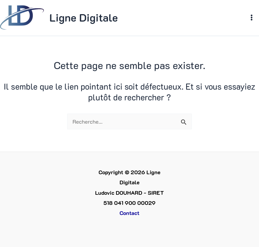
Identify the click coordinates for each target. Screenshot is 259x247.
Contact (129, 212)
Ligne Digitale (83, 17)
